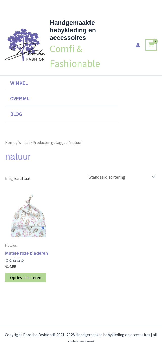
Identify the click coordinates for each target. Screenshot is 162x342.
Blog (16, 114)
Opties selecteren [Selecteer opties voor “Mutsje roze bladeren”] (25, 277)
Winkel (19, 83)
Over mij (20, 98)
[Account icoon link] (138, 45)
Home (10, 142)
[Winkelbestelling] (121, 177)
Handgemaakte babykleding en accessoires (73, 30)
